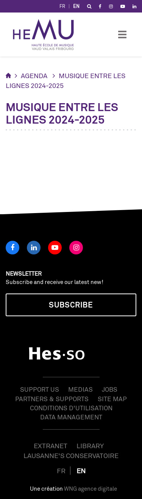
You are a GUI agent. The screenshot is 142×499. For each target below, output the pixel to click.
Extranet (50, 445)
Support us (39, 389)
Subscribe (71, 304)
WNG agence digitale (90, 488)
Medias (80, 389)
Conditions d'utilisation (71, 408)
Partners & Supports (52, 399)
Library (90, 445)
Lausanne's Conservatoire (71, 455)
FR (62, 6)
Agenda (34, 75)
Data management (71, 417)
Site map (112, 399)
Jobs (109, 389)
